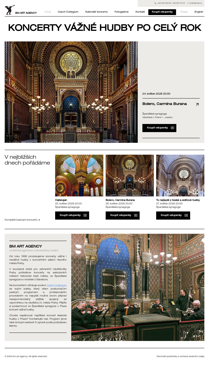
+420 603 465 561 (164, 3)
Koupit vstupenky (162, 12)
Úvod (47, 12)
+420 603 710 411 (178, 3)
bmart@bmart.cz (196, 3)
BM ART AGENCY (21, 9)
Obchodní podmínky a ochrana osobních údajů (180, 357)
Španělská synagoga (154, 114)
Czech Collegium (68, 12)
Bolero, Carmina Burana (120, 200)
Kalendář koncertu (96, 12)
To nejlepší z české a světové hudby (178, 200)
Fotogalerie (122, 12)
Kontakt (140, 12)
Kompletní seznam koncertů (22, 220)
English (199, 12)
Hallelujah (61, 200)
